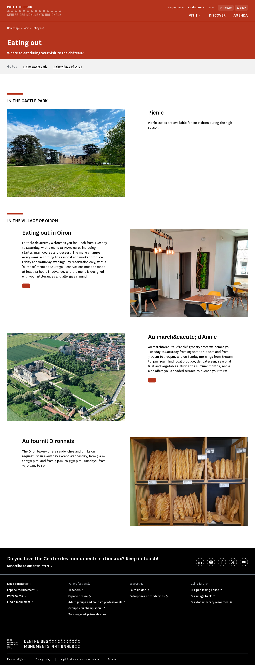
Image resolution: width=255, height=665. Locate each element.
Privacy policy (43, 659)
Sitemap (112, 659)
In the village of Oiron (67, 67)
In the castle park (35, 67)
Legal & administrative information (79, 659)
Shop (241, 7)
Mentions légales (16, 659)
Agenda (240, 15)
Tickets (226, 7)
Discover (217, 15)
